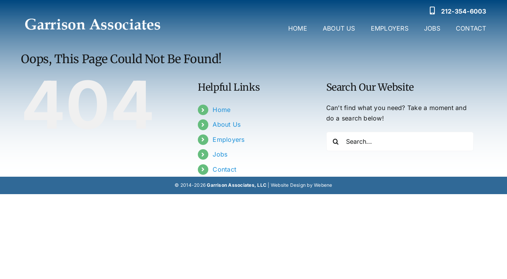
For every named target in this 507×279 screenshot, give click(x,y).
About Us (227, 124)
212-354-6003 (463, 11)
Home (221, 110)
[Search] (336, 141)
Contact (224, 169)
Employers (228, 139)
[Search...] (400, 141)
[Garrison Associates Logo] (92, 13)
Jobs (220, 154)
